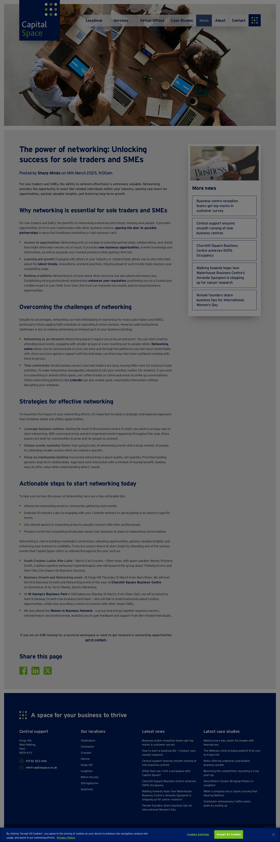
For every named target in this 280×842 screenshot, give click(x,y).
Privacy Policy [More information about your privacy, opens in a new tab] (66, 837)
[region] (140, 835)
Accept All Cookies (228, 834)
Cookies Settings (198, 834)
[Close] (273, 834)
